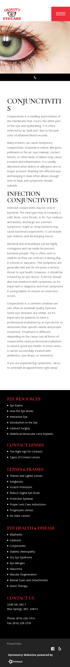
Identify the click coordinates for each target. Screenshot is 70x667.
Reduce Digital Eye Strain (25, 493)
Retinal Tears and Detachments (29, 580)
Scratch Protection (21, 487)
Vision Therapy (18, 586)
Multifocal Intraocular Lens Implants (31, 434)
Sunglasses (16, 481)
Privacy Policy (14, 643)
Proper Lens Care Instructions (28, 504)
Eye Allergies (17, 563)
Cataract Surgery (20, 428)
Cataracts (15, 540)
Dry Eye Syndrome (21, 557)
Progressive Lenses (21, 510)
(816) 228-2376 (22, 623)
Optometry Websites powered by (30, 655)
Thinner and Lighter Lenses (26, 476)
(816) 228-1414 (25, 618)
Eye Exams (16, 405)
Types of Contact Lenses (25, 457)
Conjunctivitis (18, 546)
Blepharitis (16, 534)
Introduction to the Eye (24, 422)
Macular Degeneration (23, 574)
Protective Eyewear (21, 498)
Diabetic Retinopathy (22, 551)
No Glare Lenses (20, 515)
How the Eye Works (21, 411)
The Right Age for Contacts (26, 451)
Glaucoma (16, 569)
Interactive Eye (18, 416)
